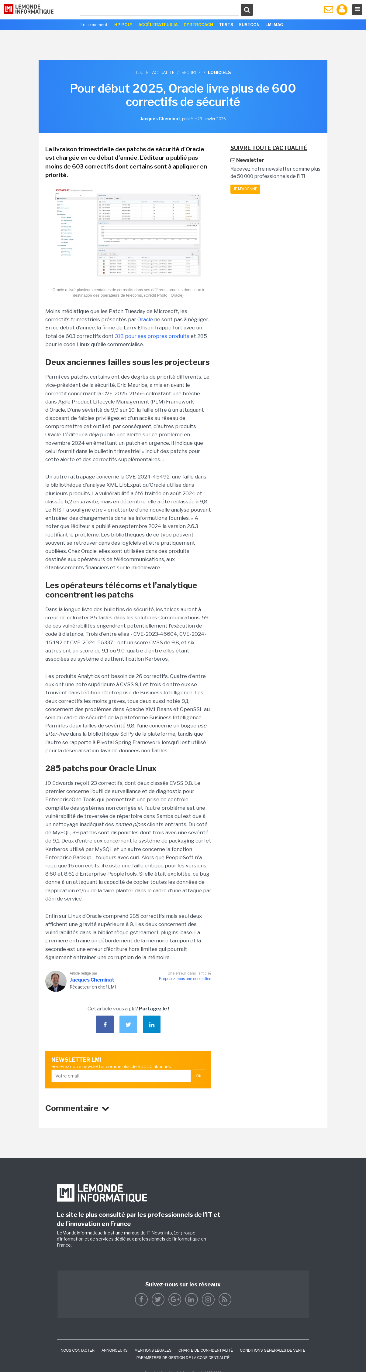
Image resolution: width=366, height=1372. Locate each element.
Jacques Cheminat (92, 980)
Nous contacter (77, 1350)
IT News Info (159, 1232)
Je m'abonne (245, 189)
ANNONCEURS (114, 1350)
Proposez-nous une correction (185, 978)
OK (199, 1076)
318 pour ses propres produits (152, 336)
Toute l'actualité (154, 72)
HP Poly (123, 24)
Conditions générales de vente (272, 1350)
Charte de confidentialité (205, 1350)
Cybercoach (198, 24)
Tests (226, 24)
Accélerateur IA (158, 24)
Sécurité (191, 72)
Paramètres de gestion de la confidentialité (183, 1358)
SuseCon (249, 24)
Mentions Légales (153, 1350)
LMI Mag (274, 24)
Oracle (145, 319)
